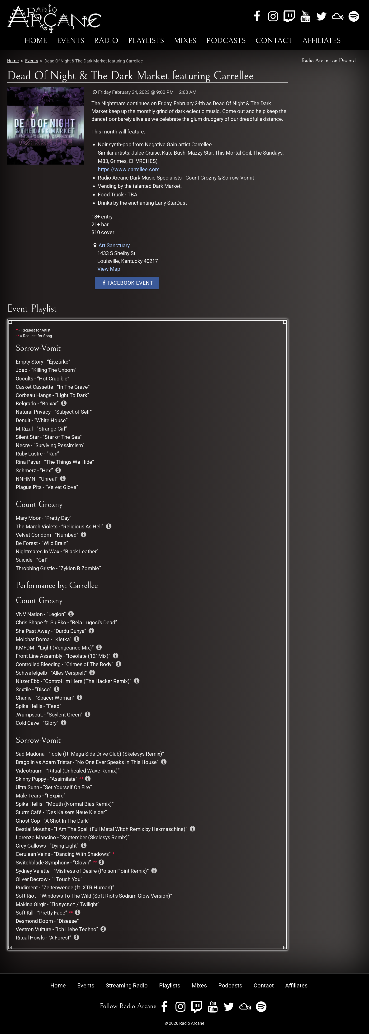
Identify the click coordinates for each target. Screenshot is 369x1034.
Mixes (185, 40)
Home (35, 40)
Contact (273, 40)
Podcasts (226, 40)
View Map (108, 269)
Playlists (146, 40)
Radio (106, 40)
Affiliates (321, 40)
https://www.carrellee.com (129, 169)
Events (70, 40)
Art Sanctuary (114, 245)
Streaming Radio (127, 985)
